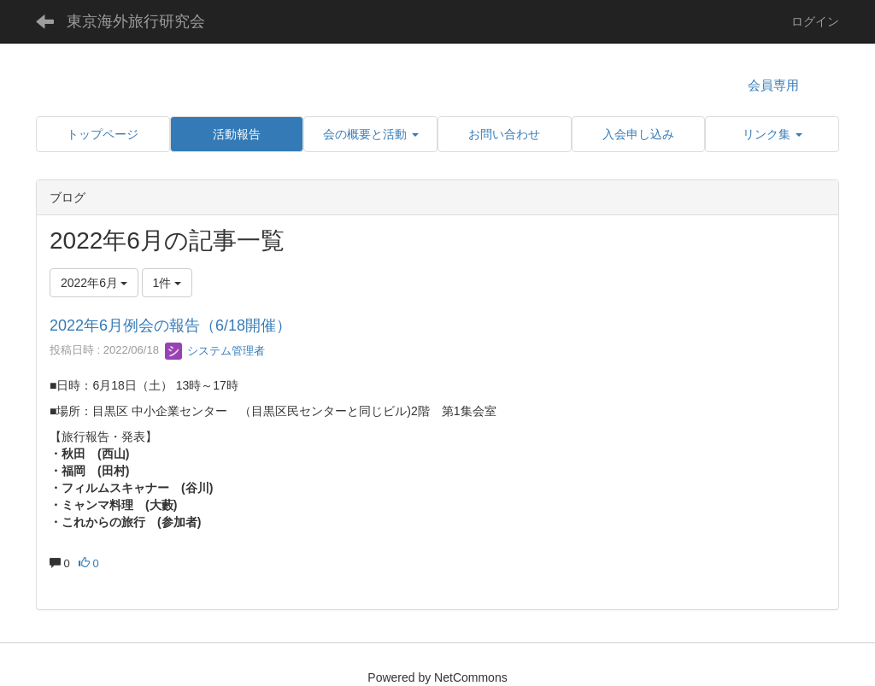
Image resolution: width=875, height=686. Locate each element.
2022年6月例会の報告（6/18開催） (170, 325)
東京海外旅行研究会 (136, 21)
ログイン (815, 21)
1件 (167, 283)
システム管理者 (215, 350)
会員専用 (773, 85)
